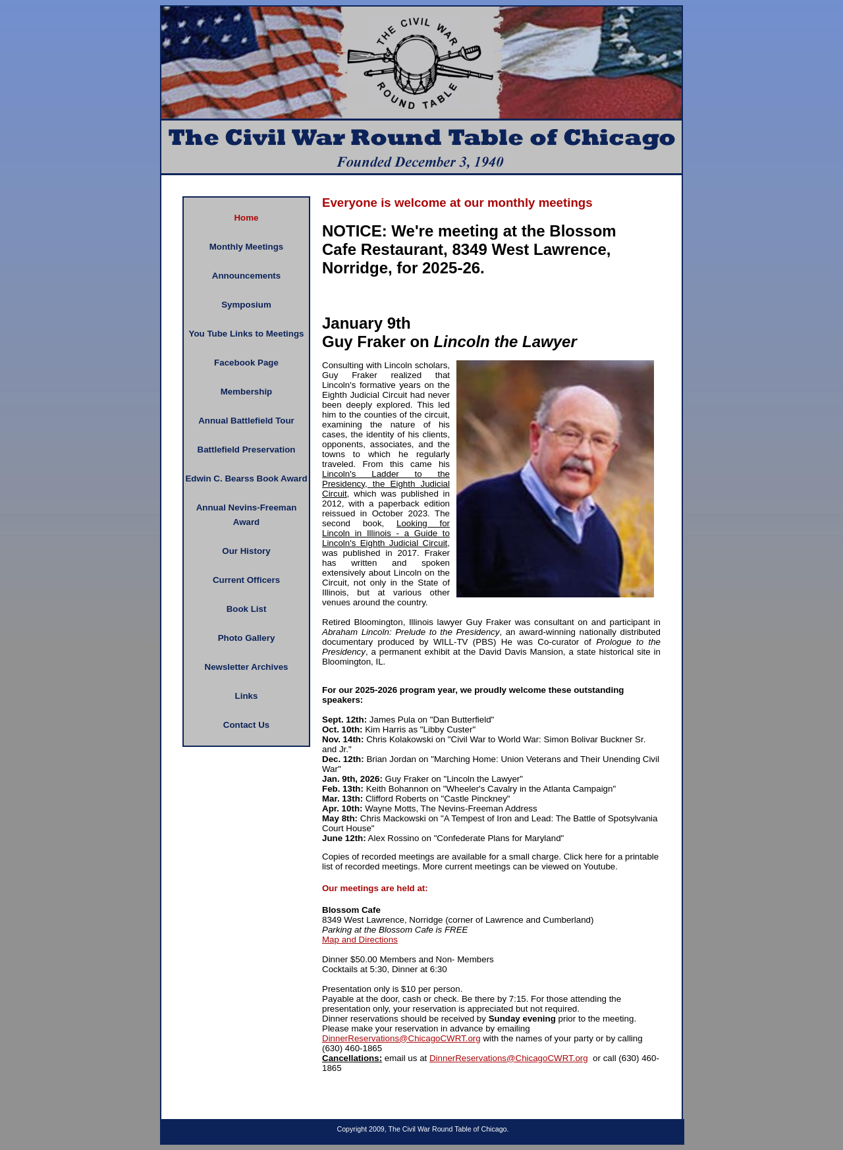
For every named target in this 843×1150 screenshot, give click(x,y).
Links (246, 696)
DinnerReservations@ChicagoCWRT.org (401, 1038)
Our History (246, 551)
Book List (247, 609)
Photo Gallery (246, 638)
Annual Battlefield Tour (246, 420)
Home (246, 218)
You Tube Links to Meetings (246, 334)
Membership (247, 392)
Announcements (246, 276)
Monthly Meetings (246, 247)
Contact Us (246, 725)
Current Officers (246, 580)
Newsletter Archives (246, 667)
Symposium (246, 305)
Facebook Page (246, 363)
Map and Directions (360, 940)
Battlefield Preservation (247, 449)
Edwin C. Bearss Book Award (246, 478)
